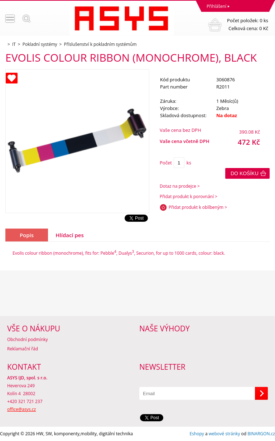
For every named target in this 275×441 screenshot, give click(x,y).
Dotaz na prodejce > (180, 186)
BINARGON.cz (261, 434)
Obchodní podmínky (27, 339)
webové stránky (224, 434)
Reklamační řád (22, 349)
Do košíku (245, 173)
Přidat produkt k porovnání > (188, 196)
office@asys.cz (21, 409)
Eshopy (197, 434)
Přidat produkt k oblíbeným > (198, 207)
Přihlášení (216, 6)
